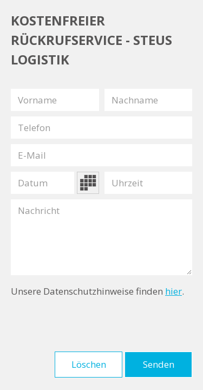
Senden (158, 364)
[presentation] (93, 325)
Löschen (88, 364)
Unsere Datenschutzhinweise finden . (97, 291)
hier (173, 291)
